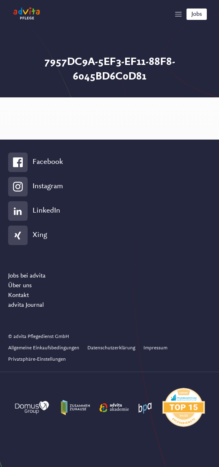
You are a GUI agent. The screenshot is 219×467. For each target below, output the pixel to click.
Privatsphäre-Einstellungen (37, 359)
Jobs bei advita (27, 276)
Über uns (20, 285)
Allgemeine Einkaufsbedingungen (43, 348)
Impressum (155, 348)
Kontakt (18, 295)
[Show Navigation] (178, 14)
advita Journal (26, 305)
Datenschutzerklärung (111, 348)
